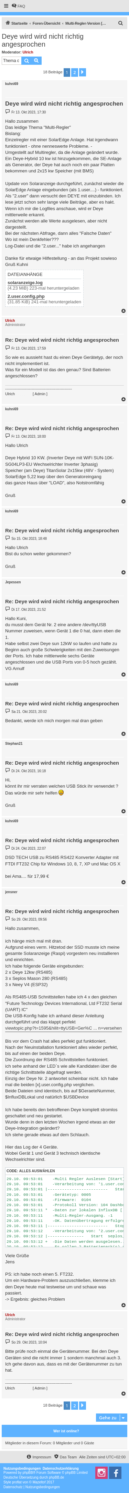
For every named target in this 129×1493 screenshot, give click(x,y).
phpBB (28, 1472)
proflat (17, 1482)
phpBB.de (56, 1477)
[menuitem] (18, 6)
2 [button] (74, 72)
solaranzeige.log (25, 282)
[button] (82, 72)
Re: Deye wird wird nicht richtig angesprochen (62, 340)
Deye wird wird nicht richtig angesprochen (43, 40)
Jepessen (13, 582)
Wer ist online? (66, 1431)
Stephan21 (14, 743)
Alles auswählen (37, 1171)
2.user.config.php (26, 296)
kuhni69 (11, 84)
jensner (11, 892)
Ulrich (28, 52)
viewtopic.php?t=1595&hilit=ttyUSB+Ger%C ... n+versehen (63, 1028)
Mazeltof (39, 1482)
